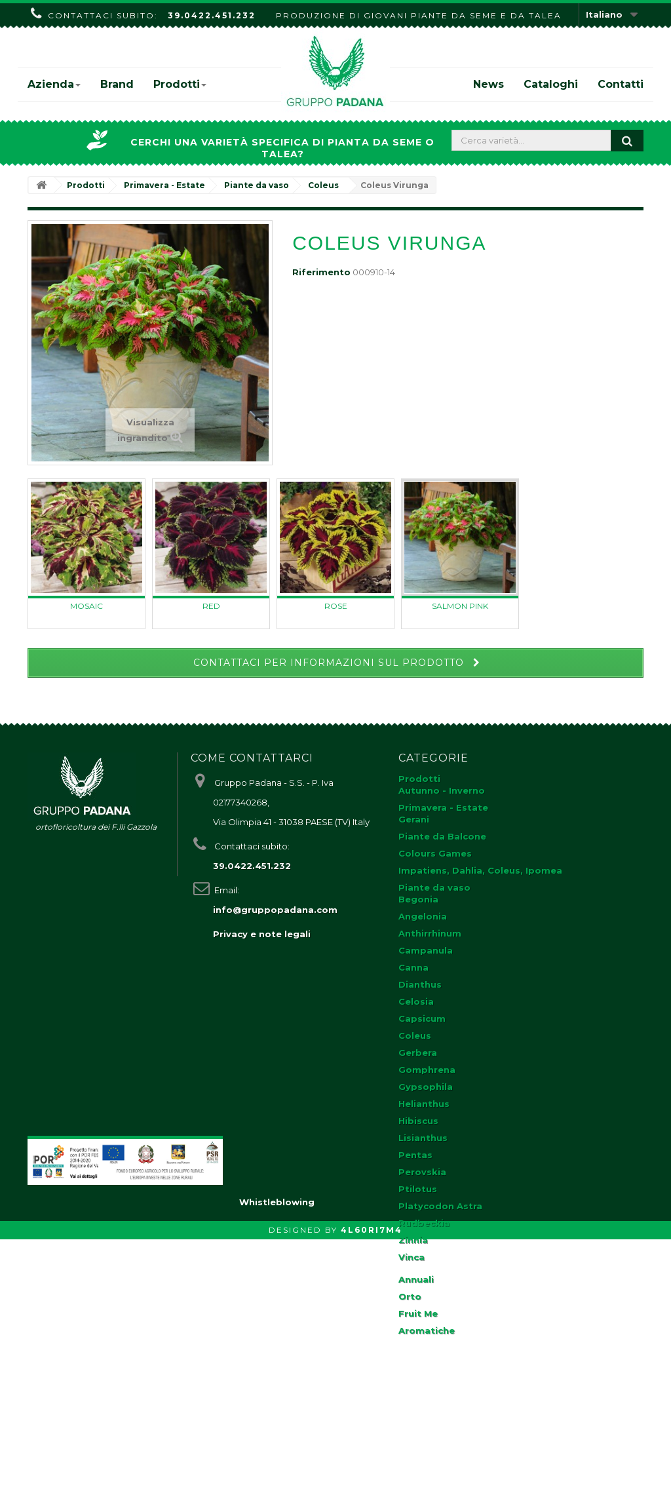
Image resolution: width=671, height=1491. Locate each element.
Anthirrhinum (429, 933)
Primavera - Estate (443, 807)
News (488, 84)
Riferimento (321, 272)
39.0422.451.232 (212, 15)
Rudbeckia (424, 1223)
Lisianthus (423, 1138)
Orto (409, 1296)
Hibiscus (418, 1120)
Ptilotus (417, 1189)
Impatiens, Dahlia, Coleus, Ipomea (480, 870)
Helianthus (424, 1103)
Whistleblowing (277, 1453)
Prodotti (179, 84)
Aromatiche (426, 1330)
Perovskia (422, 1172)
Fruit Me (418, 1313)
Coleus (414, 1035)
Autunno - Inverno (441, 790)
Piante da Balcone (442, 836)
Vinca (411, 1257)
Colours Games (435, 853)
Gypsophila (425, 1086)
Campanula (425, 950)
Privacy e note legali (262, 934)
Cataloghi (551, 84)
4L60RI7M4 (371, 1481)
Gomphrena (426, 1069)
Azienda (54, 84)
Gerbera (417, 1052)
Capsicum (422, 1018)
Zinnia (413, 1240)
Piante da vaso (434, 887)
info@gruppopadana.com (275, 909)
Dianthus (420, 984)
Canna (413, 967)
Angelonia (422, 916)
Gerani (413, 819)
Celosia (416, 1001)
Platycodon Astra (440, 1206)
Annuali (416, 1279)
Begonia (418, 899)
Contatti (620, 84)
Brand (117, 84)
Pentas (415, 1155)
